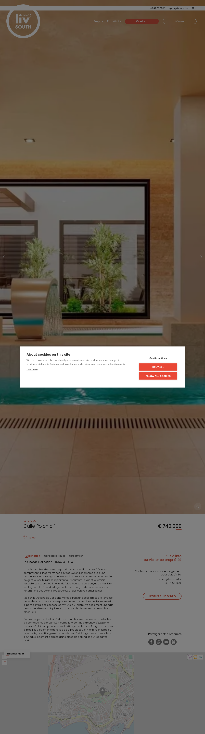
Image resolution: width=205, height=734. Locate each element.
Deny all (158, 367)
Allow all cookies (158, 376)
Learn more (32, 369)
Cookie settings (158, 358)
